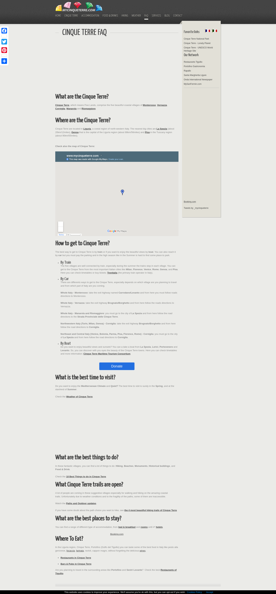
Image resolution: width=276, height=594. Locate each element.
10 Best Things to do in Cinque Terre (86, 476)
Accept (209, 592)
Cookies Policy (194, 592)
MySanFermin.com (193, 84)
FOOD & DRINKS (110, 15)
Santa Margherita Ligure (195, 75)
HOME (58, 15)
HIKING (125, 15)
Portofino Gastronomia (194, 66)
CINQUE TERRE (71, 15)
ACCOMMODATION (90, 15)
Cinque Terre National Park (196, 39)
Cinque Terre (62, 105)
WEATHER (136, 15)
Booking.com (116, 534)
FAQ (146, 15)
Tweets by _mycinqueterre (196, 208)
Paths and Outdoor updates (81, 503)
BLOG (167, 15)
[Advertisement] (116, 65)
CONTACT (177, 15)
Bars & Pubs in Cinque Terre (76, 564)
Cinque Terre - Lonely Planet (197, 43)
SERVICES (156, 15)
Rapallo (187, 71)
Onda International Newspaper (198, 79)
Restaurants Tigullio (193, 62)
